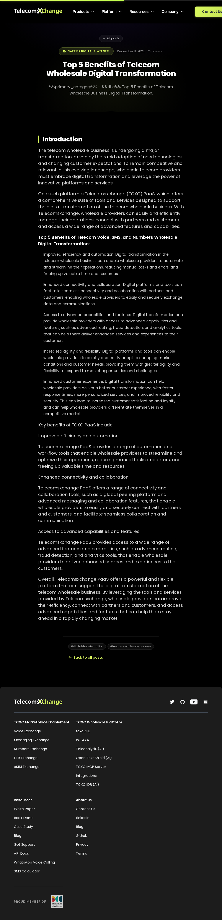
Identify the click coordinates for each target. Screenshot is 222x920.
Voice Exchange (27, 731)
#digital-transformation (87, 646)
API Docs (21, 853)
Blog (17, 835)
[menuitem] (84, 12)
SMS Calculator (27, 871)
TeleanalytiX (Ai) (90, 748)
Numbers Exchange (30, 748)
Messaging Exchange (31, 740)
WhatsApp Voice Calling (34, 862)
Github (81, 835)
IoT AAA (82, 740)
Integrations (86, 775)
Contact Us (85, 808)
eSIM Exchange (26, 766)
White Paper (24, 808)
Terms (81, 853)
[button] (84, 12)
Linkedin (82, 817)
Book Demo (24, 817)
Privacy (82, 844)
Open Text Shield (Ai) (94, 757)
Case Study (23, 826)
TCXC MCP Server (91, 766)
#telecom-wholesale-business (131, 646)
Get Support (24, 844)
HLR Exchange (26, 757)
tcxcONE (83, 731)
